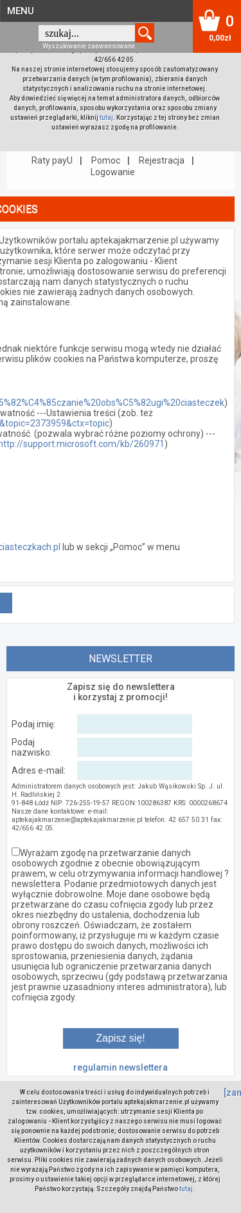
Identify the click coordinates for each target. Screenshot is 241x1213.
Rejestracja (161, 160)
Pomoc (105, 160)
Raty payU (52, 160)
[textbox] (87, 33)
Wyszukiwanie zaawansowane (88, 46)
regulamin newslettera (120, 1067)
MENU (20, 11)
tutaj (106, 117)
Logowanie (113, 172)
